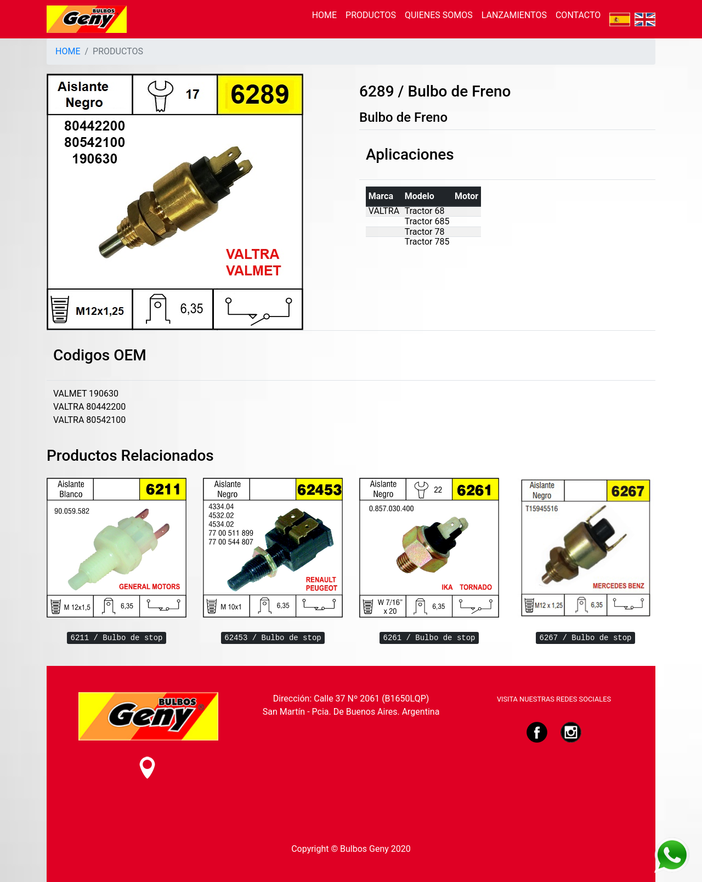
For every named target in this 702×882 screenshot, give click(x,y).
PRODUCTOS (371, 15)
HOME (324, 15)
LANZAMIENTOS (514, 15)
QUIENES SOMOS (439, 15)
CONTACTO (578, 15)
